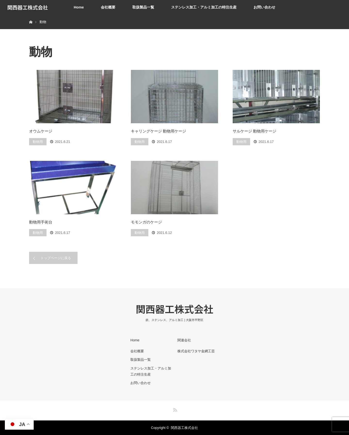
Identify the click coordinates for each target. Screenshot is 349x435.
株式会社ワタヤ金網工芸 (196, 351)
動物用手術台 (40, 222)
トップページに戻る (55, 258)
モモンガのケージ (146, 222)
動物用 (38, 142)
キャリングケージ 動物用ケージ (158, 131)
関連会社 (184, 340)
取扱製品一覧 (143, 7)
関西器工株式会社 (27, 7)
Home (79, 7)
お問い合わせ (264, 7)
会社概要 (108, 7)
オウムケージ (40, 131)
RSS (174, 409)
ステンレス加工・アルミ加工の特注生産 (204, 7)
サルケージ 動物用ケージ (254, 131)
